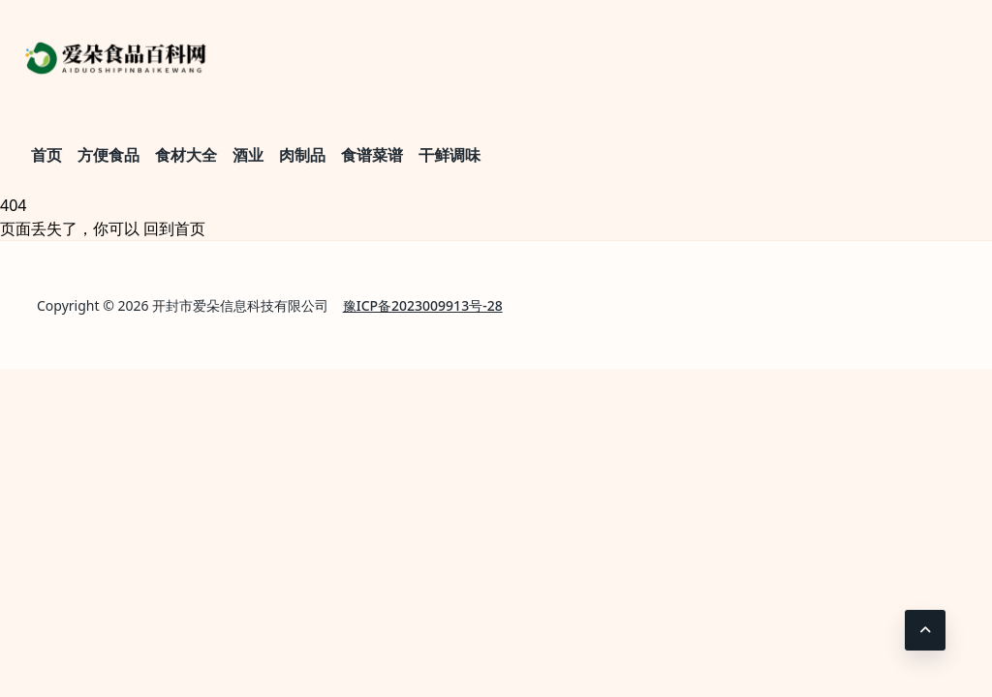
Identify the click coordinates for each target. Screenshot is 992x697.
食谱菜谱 (372, 155)
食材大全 (186, 155)
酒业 (248, 155)
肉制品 (302, 155)
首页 (46, 155)
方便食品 (109, 155)
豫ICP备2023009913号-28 (423, 305)
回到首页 (174, 228)
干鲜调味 (449, 155)
